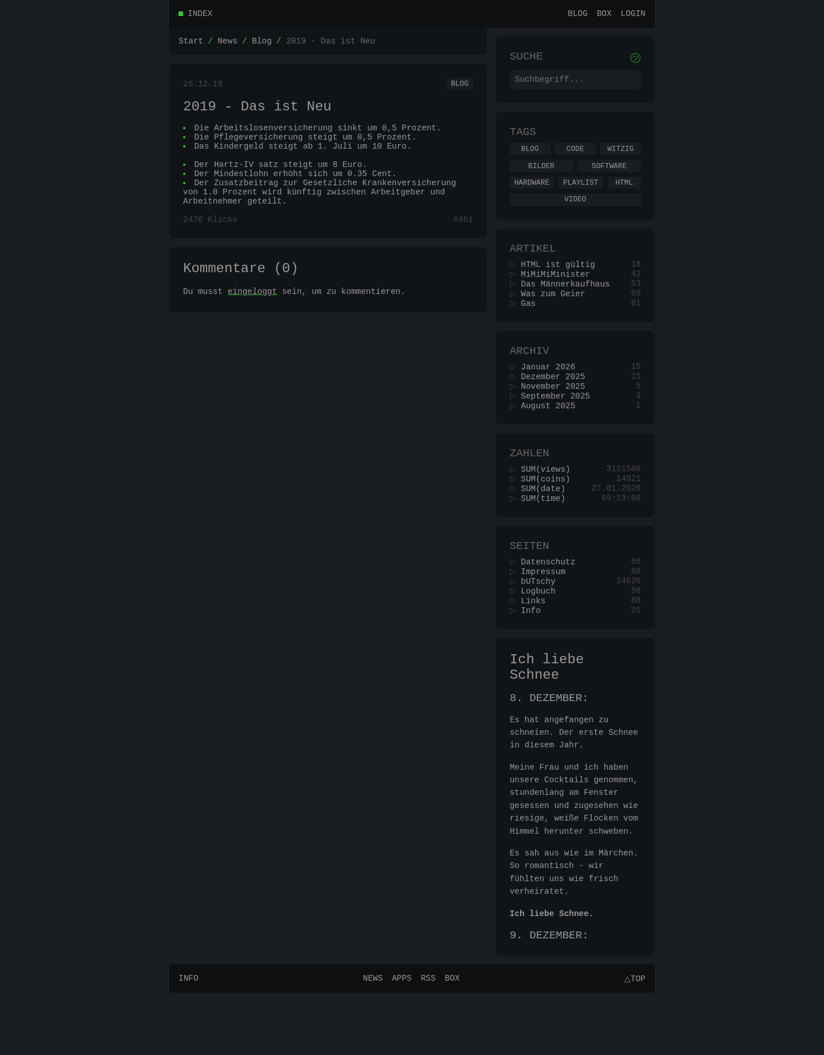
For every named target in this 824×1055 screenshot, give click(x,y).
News (227, 43)
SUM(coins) (549, 514)
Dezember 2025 (557, 404)
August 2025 (552, 436)
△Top (633, 1040)
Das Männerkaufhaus (569, 303)
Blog (578, 14)
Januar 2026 (552, 393)
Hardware (531, 194)
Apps (400, 1040)
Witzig (620, 157)
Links (537, 647)
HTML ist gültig (562, 282)
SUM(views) (549, 504)
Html (624, 194)
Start (191, 43)
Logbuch (542, 636)
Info (535, 658)
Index (200, 14)
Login (633, 14)
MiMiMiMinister (559, 293)
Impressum (547, 615)
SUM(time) (547, 536)
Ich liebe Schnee (547, 719)
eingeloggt (252, 318)
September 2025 (559, 425)
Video (575, 213)
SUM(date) (547, 525)
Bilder (541, 176)
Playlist (580, 194)
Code (575, 157)
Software (609, 176)
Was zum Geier (557, 314)
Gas (532, 325)
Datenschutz (552, 604)
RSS (426, 1040)
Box (604, 14)
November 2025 (557, 414)
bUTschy (542, 625)
